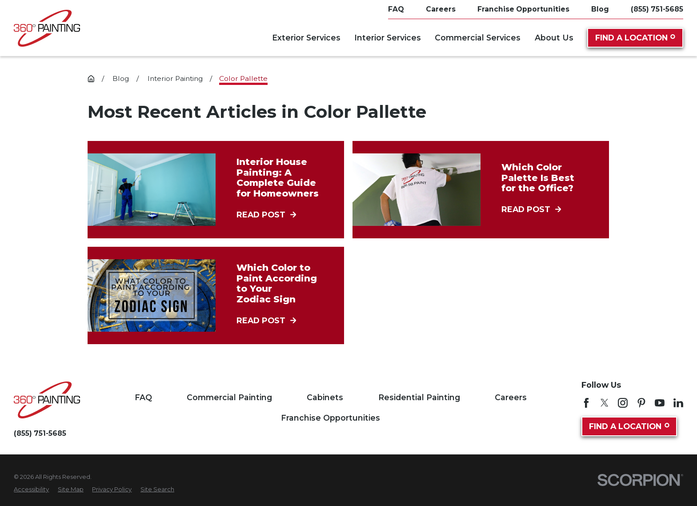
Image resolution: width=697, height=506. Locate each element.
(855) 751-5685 (657, 9)
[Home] (47, 28)
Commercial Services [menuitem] (478, 37)
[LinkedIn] (678, 403)
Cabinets (325, 397)
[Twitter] (604, 403)
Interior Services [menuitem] (387, 37)
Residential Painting (419, 397)
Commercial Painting (229, 397)
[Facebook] (586, 403)
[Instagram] (623, 403)
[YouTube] (660, 403)
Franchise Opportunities (330, 417)
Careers (511, 397)
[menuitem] (31, 489)
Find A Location (635, 37)
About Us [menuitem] (554, 37)
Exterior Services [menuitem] (306, 37)
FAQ (143, 397)
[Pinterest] (641, 403)
